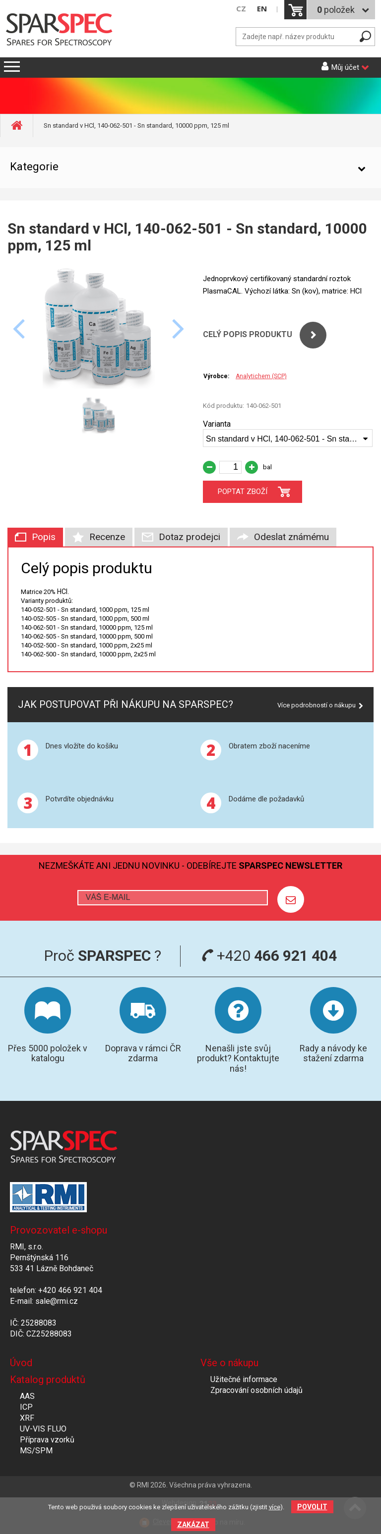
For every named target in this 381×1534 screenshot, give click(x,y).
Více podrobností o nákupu (316, 705)
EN (262, 8)
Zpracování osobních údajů (256, 1390)
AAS (27, 1396)
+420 (269, 955)
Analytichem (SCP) (261, 376)
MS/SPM (36, 1450)
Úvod (21, 1362)
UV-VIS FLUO (43, 1429)
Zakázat (193, 1525)
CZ (241, 8)
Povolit (312, 1507)
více (274, 1507)
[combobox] (288, 438)
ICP (26, 1407)
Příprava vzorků (47, 1439)
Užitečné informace (243, 1379)
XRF (27, 1418)
